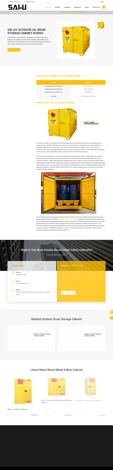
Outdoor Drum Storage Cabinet (51, 12)
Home (11, 12)
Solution (57, 7)
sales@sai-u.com (30, 1)
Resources (77, 7)
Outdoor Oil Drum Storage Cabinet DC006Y (72, 12)
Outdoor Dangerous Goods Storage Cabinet (31, 12)
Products (48, 7)
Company (67, 7)
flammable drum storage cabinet (67, 219)
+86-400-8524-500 (14, 1)
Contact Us (96, 7)
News (87, 7)
